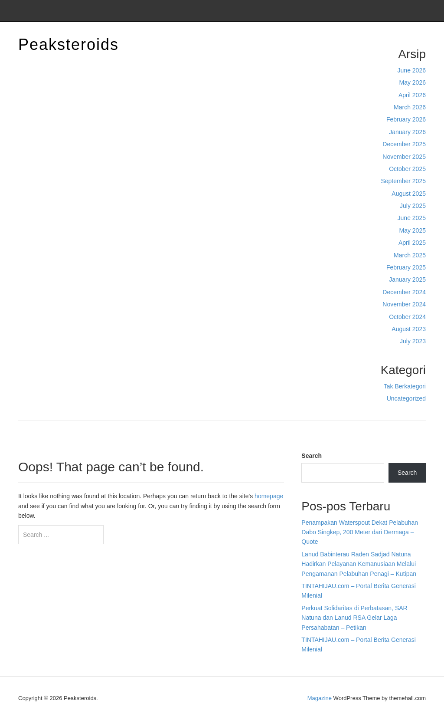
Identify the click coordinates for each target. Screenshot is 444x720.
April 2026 (412, 95)
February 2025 (406, 267)
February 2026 (406, 119)
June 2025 (412, 217)
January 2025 (407, 279)
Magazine (319, 698)
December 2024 (404, 292)
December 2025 (404, 144)
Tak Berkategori (405, 386)
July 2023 (413, 341)
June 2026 (412, 70)
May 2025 (412, 230)
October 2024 (407, 316)
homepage (269, 496)
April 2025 (412, 242)
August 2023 (409, 328)
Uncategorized (406, 398)
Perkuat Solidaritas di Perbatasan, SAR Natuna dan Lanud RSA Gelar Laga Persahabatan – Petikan (354, 618)
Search (311, 455)
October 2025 (407, 168)
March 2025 (410, 255)
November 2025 (404, 156)
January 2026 (407, 131)
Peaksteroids (68, 44)
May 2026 (412, 82)
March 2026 (410, 107)
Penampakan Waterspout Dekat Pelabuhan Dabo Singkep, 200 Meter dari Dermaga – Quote (359, 532)
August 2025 (409, 193)
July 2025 (413, 205)
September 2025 (403, 181)
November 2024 (404, 304)
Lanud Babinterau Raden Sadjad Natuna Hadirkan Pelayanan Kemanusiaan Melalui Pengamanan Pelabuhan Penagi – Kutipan (358, 564)
